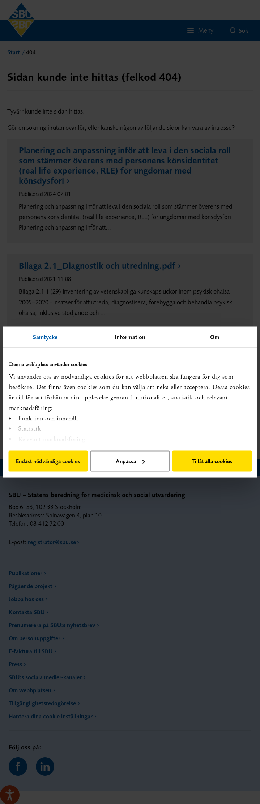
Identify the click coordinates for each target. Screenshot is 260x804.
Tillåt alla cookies (212, 461)
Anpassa (130, 461)
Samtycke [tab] (45, 337)
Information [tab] (130, 337)
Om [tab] (214, 337)
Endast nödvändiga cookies (48, 461)
